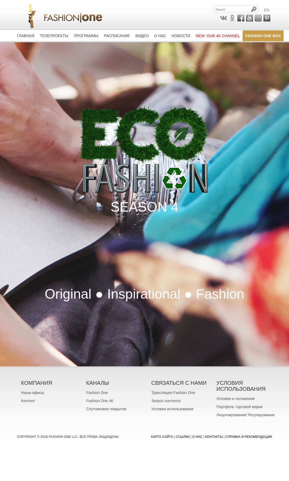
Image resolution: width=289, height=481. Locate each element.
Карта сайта (162, 437)
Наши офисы (32, 392)
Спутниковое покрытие (106, 409)
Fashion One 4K (100, 401)
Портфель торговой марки (240, 407)
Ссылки (182, 437)
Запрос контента (166, 401)
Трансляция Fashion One (173, 392)
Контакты (214, 437)
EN (266, 10)
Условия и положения (236, 398)
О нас (197, 437)
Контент (28, 401)
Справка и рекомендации (249, 437)
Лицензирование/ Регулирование (246, 415)
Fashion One (97, 392)
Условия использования (172, 409)
